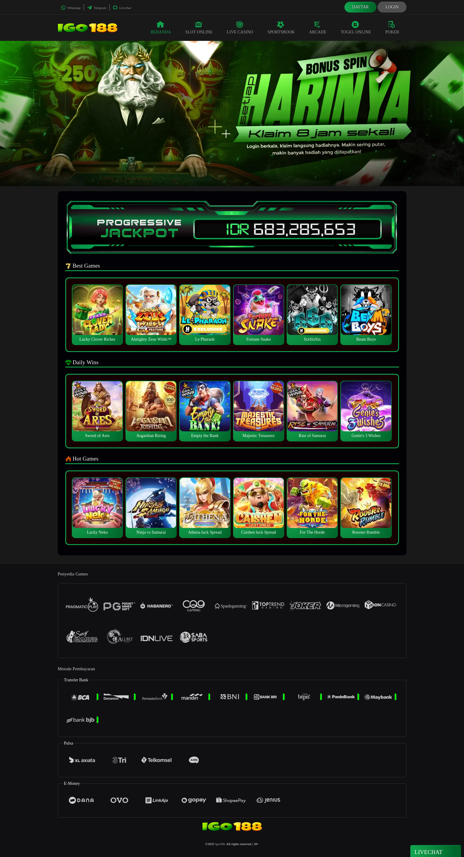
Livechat (122, 8)
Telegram (96, 8)
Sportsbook (281, 27)
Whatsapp (71, 8)
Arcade (317, 27)
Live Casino (240, 27)
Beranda (160, 27)
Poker (392, 27)
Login (391, 7)
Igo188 (220, 844)
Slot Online (198, 27)
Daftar (360, 7)
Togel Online (356, 27)
